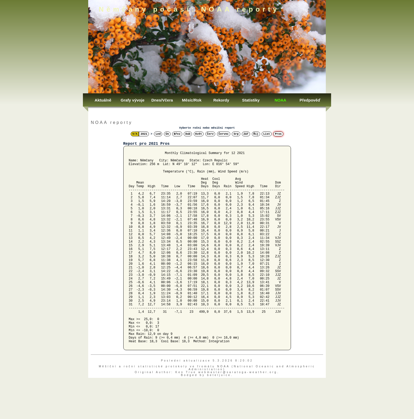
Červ (210, 134)
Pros (278, 134)
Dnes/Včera (162, 100)
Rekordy (221, 100)
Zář (245, 134)
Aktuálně (103, 100)
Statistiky (251, 100)
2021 (143, 134)
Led (158, 134)
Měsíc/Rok (191, 100)
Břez (177, 134)
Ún (167, 134)
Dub (187, 134)
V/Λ (134, 134)
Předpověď (309, 100)
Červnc (224, 134)
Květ (198, 134)
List (266, 134)
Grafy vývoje (132, 100)
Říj (255, 134)
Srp (235, 134)
